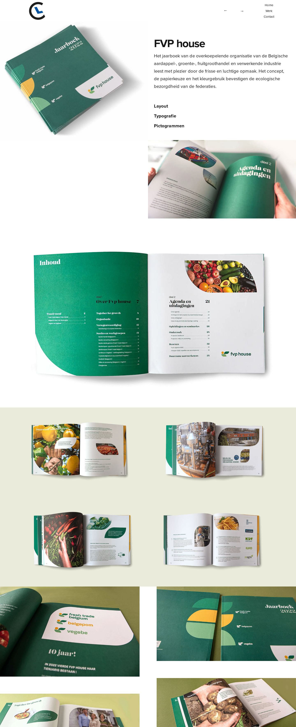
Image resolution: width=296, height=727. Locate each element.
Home (269, 5)
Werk (269, 11)
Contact (269, 16)
